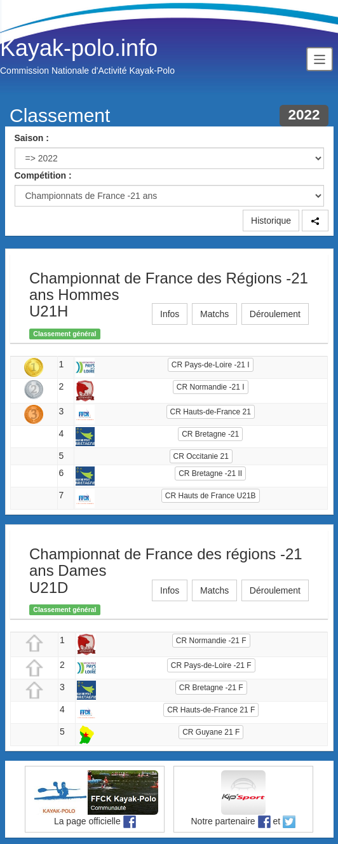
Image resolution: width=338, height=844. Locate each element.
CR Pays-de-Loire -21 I (211, 364)
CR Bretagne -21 (210, 434)
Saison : (32, 138)
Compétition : (43, 175)
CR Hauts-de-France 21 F (211, 709)
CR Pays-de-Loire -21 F (211, 665)
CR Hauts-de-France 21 (210, 411)
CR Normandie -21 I (211, 387)
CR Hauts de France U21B (210, 495)
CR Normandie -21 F (211, 640)
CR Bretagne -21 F (211, 687)
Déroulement (275, 314)
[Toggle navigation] (319, 59)
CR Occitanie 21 (201, 456)
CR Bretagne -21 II (210, 473)
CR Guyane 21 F (211, 732)
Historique (271, 220)
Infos (169, 314)
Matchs (214, 314)
